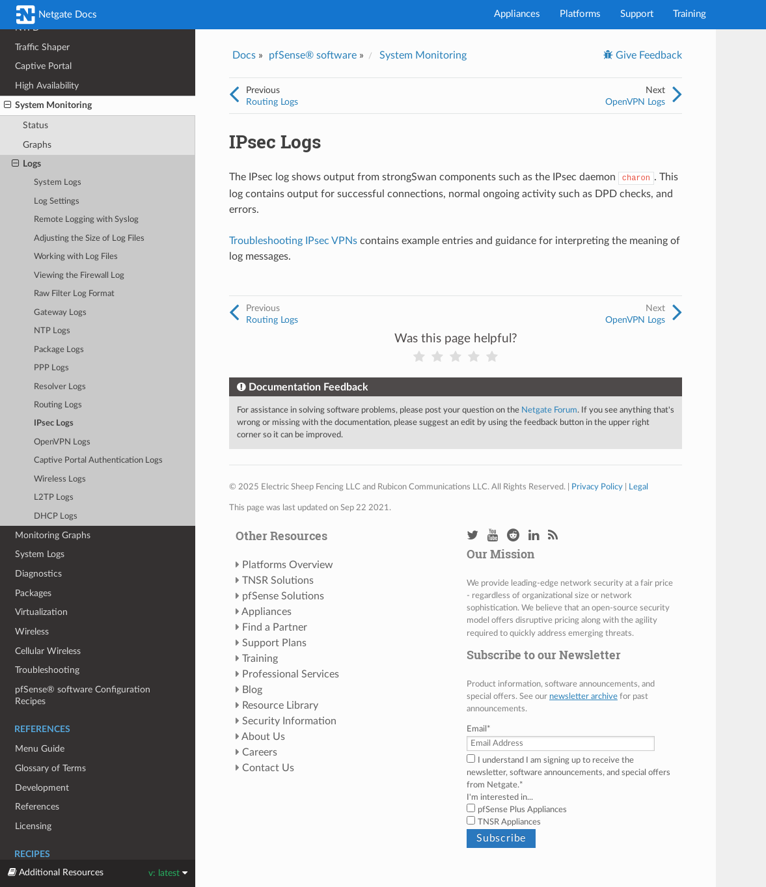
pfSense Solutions (283, 596)
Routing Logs (58, 405)
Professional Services (290, 674)
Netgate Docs (56, 15)
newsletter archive (583, 696)
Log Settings (56, 201)
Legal (638, 487)
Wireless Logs (60, 479)
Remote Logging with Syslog (86, 219)
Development (42, 788)
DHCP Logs (55, 516)
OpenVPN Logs (62, 442)
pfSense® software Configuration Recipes (82, 695)
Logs (26, 164)
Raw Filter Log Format (74, 294)
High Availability (47, 85)
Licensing (33, 826)
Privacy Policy (597, 487)
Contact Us (268, 768)
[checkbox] (571, 816)
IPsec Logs (54, 423)
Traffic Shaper (42, 47)
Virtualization (41, 612)
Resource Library (280, 705)
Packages (33, 593)
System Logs (57, 182)
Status (35, 125)
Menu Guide (39, 749)
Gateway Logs (60, 312)
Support (636, 14)
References (37, 807)
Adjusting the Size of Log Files (89, 238)
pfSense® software (313, 55)
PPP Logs (51, 368)
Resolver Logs (60, 387)
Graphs (37, 145)
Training (689, 14)
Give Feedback (647, 55)
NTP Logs (52, 331)
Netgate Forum (549, 410)
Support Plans (274, 643)
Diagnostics (38, 574)
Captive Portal (43, 66)
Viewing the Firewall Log (79, 275)
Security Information (289, 721)
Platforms (580, 14)
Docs (244, 55)
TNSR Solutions (278, 580)
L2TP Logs (54, 497)
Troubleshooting (47, 670)
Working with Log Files (76, 256)
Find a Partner (274, 627)
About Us (263, 736)
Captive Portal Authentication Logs (98, 460)
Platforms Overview (287, 565)
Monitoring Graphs (52, 535)
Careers (259, 752)
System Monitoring (48, 105)
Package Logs (59, 350)
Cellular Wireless (48, 651)
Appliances (517, 14)
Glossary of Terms (50, 768)
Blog (252, 690)
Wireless (32, 631)
